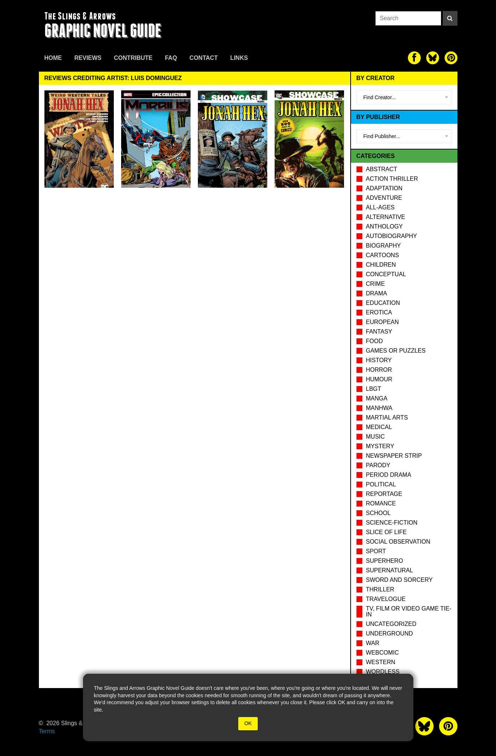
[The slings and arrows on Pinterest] (451, 57)
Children (381, 265)
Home (53, 58)
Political (381, 484)
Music (375, 436)
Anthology (384, 226)
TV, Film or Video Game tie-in (409, 611)
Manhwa (379, 408)
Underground (389, 633)
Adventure (384, 198)
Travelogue (386, 599)
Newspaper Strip (394, 456)
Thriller (380, 589)
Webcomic (382, 652)
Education (383, 303)
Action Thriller (392, 179)
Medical (379, 427)
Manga (377, 398)
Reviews (88, 58)
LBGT (373, 389)
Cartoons (382, 255)
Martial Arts (387, 417)
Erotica (379, 312)
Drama (376, 293)
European (382, 322)
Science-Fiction (391, 522)
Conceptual (386, 274)
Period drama (389, 475)
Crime (375, 284)
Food (374, 341)
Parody (378, 465)
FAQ (171, 58)
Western (380, 662)
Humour (379, 379)
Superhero (384, 561)
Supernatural (389, 570)
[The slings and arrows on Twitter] (432, 57)
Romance (381, 503)
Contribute (133, 58)
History (379, 360)
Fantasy (379, 331)
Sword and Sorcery (399, 580)
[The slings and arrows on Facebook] (414, 57)
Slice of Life (386, 532)
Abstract (381, 169)
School (378, 513)
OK (247, 723)
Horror (379, 370)
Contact (203, 58)
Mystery (380, 446)
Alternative (385, 217)
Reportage (384, 494)
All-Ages (380, 207)
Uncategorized (391, 624)
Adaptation (384, 188)
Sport (376, 551)
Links (239, 58)
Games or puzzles (396, 351)
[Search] (450, 18)
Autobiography (391, 236)
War (373, 643)
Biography (383, 245)
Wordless (383, 672)
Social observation (398, 542)
